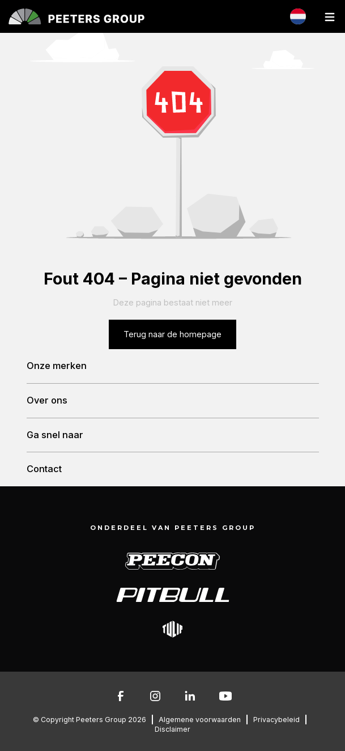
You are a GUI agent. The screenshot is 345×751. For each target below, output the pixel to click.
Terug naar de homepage (172, 334)
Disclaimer (172, 729)
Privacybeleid (276, 719)
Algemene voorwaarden (200, 719)
